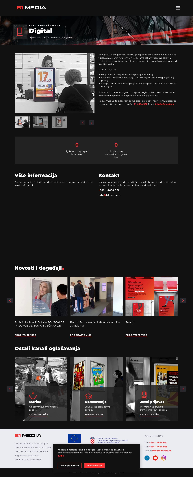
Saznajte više (38, 414)
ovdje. (61, 456)
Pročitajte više (25, 335)
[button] (82, 122)
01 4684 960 (141, 104)
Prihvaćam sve (94, 465)
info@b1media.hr (164, 104)
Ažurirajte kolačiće (70, 465)
